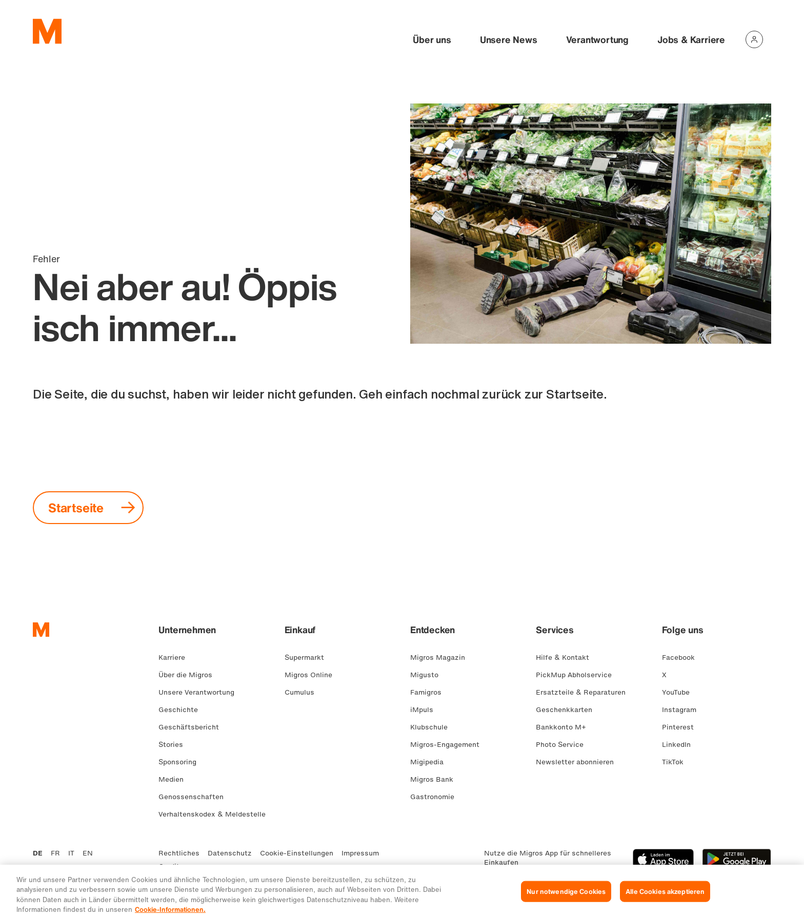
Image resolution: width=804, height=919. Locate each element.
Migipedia (431, 762)
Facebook (682, 657)
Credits (171, 866)
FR (55, 853)
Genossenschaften (195, 796)
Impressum (360, 853)
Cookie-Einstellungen (296, 853)
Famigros (430, 692)
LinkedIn (680, 744)
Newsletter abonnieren (579, 762)
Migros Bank (435, 779)
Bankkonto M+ (565, 727)
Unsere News (508, 39)
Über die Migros (189, 675)
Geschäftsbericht (192, 727)
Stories (174, 744)
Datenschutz (230, 853)
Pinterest (682, 727)
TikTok (677, 762)
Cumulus (304, 692)
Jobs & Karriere (691, 39)
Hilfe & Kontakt (566, 657)
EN (88, 853)
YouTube (680, 692)
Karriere (175, 657)
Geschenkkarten (568, 709)
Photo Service (564, 744)
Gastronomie (436, 796)
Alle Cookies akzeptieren (665, 899)
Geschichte (182, 709)
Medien (175, 779)
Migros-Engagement (449, 744)
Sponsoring (181, 762)
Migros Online (312, 675)
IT (71, 853)
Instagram (683, 709)
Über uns (432, 39)
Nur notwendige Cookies (566, 899)
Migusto (428, 675)
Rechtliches (178, 853)
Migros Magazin (441, 657)
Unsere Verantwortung (200, 692)
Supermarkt (308, 657)
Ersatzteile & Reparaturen (585, 692)
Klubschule (433, 727)
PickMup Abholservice (578, 675)
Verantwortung (597, 39)
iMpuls (425, 709)
